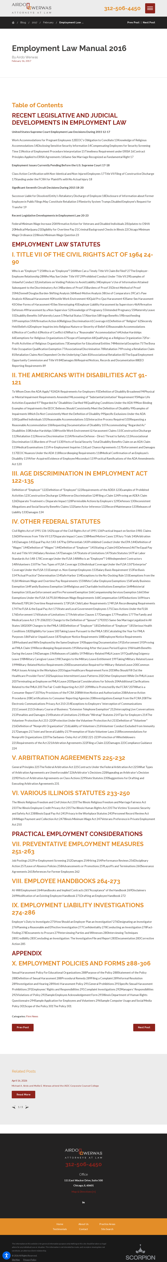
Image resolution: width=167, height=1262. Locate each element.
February (48, 22)
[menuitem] (60, 1222)
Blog (23, 22)
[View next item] (27, 1105)
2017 (34, 22)
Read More (23, 1093)
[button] (6, 1255)
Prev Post (23, 1027)
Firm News (32, 1016)
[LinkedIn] (83, 1200)
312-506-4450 (122, 8)
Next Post (144, 1027)
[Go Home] (14, 22)
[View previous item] (13, 1105)
